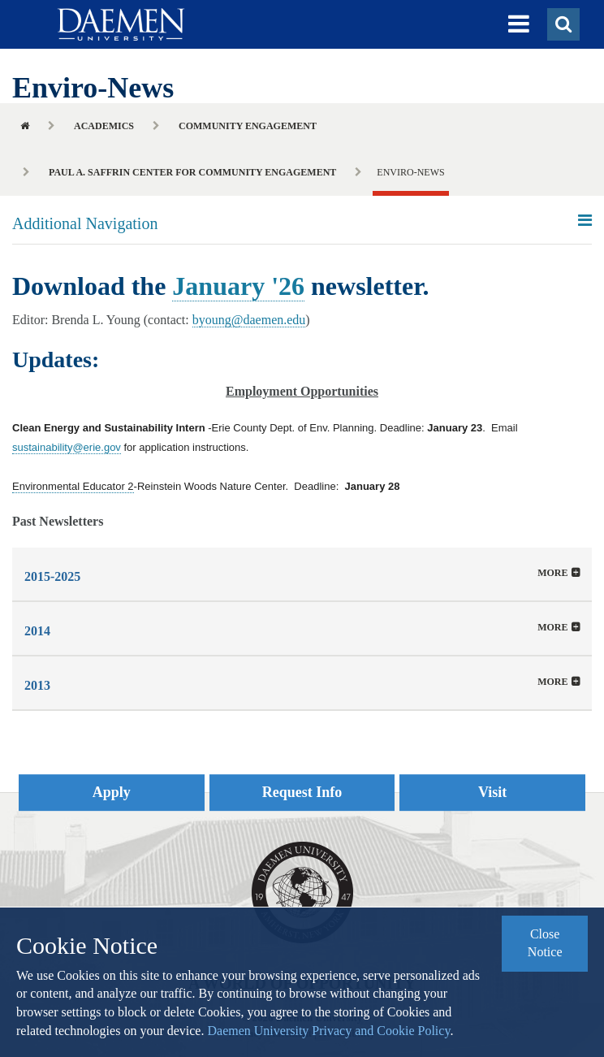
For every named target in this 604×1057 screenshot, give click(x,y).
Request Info (302, 792)
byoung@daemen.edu (249, 320)
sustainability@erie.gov (66, 447)
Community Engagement (248, 126)
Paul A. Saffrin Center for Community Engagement (192, 172)
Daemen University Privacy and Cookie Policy (328, 1031)
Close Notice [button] (545, 943)
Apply (112, 792)
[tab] (302, 574)
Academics (104, 126)
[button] (519, 24)
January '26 (238, 286)
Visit (492, 792)
